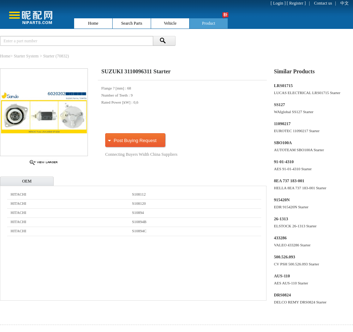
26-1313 (281, 218)
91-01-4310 (284, 161)
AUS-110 (282, 275)
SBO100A (283, 142)
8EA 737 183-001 (289, 180)
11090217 (282, 123)
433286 (280, 237)
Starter (48, 56)
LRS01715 (283, 85)
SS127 (279, 104)
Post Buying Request (135, 140)
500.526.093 (284, 256)
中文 (344, 3)
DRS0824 (282, 295)
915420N (282, 199)
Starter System (26, 56)
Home (5, 56)
